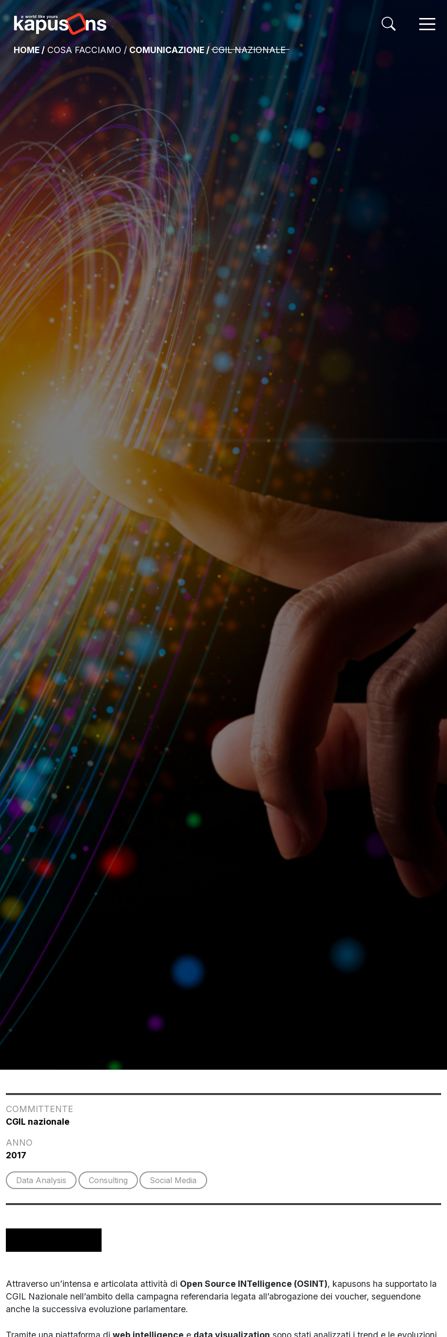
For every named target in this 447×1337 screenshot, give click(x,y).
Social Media (173, 1180)
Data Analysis (41, 1180)
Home (26, 50)
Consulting (108, 1180)
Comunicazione (166, 50)
